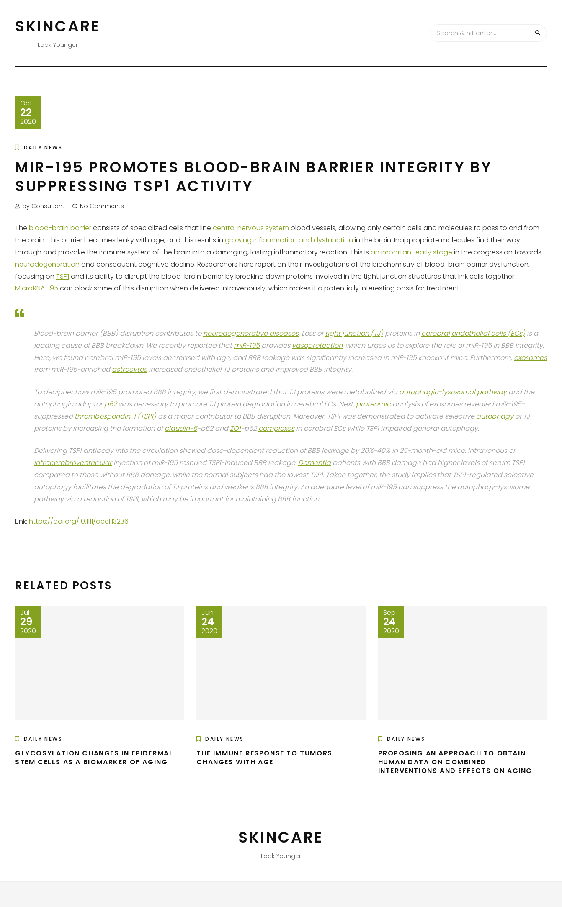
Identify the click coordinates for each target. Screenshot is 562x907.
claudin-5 (181, 428)
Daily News (43, 147)
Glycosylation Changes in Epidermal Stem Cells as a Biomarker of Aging (94, 757)
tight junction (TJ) (354, 333)
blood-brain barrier (60, 228)
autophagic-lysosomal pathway (453, 392)
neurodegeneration (47, 264)
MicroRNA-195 (36, 288)
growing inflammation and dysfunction (289, 240)
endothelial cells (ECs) (488, 333)
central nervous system (251, 228)
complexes (276, 428)
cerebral (435, 333)
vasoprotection (317, 345)
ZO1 (235, 428)
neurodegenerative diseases (251, 333)
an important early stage (411, 252)
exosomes (530, 357)
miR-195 (247, 345)
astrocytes (129, 369)
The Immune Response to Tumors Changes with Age (264, 757)
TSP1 (62, 276)
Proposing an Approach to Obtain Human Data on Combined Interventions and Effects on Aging (455, 762)
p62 (110, 404)
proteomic (373, 404)
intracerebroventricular (73, 463)
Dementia (314, 463)
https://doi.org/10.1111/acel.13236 (79, 521)
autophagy (494, 416)
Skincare (58, 26)
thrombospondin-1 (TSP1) (115, 416)
